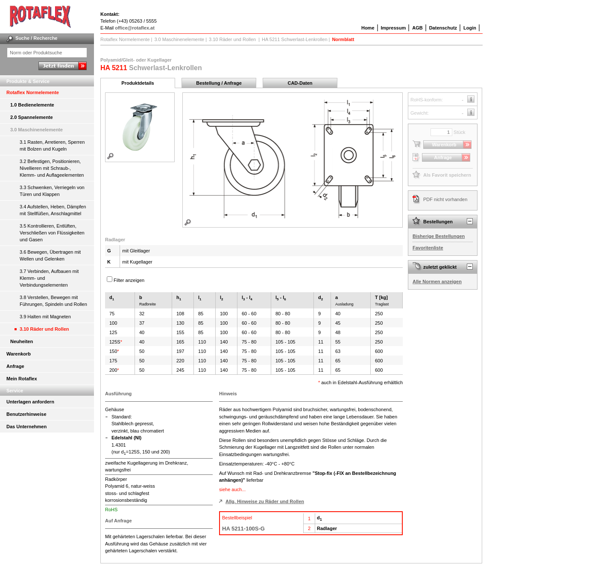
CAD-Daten (299, 83)
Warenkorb (18, 353)
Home (368, 27)
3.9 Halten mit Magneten (45, 316)
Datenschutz (443, 27)
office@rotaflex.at (135, 27)
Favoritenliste (428, 247)
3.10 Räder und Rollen (44, 329)
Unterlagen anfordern (30, 401)
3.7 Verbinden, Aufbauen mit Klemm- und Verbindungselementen (49, 278)
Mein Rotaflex (21, 378)
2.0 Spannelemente (31, 117)
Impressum (393, 27)
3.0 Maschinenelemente (36, 129)
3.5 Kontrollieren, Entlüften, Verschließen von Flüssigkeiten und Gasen (52, 232)
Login (469, 27)
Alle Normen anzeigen (437, 281)
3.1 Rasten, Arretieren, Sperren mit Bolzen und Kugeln (52, 145)
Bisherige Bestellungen (439, 236)
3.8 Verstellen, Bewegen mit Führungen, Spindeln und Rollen (53, 301)
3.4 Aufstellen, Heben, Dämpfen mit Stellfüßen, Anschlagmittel (53, 210)
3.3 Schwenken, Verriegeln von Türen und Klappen (52, 191)
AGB (417, 27)
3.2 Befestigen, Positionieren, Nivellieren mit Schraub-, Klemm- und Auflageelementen (52, 168)
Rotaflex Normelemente (32, 92)
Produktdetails (137, 83)
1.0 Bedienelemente (32, 104)
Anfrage (15, 366)
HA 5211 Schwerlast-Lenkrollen (294, 39)
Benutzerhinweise (26, 414)
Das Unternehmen (26, 426)
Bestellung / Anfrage (219, 83)
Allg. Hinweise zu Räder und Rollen (265, 501)
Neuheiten (21, 341)
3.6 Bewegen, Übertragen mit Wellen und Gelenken (50, 255)
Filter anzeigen (129, 280)
